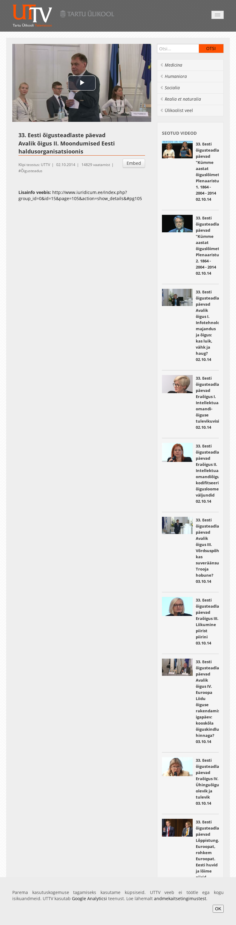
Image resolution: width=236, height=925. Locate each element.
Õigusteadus (31, 170)
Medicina (171, 65)
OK (218, 908)
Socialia (170, 88)
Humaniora (173, 76)
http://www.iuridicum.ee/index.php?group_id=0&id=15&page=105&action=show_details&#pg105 (80, 195)
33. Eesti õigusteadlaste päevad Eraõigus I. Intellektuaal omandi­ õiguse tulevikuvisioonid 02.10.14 (213, 402)
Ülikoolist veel (176, 110)
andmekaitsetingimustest (180, 898)
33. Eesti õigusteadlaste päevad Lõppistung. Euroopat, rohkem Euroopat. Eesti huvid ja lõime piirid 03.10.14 (210, 852)
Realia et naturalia (180, 99)
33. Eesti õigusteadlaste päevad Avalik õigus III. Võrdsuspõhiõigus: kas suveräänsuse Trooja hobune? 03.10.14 (214, 550)
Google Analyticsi (89, 898)
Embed (134, 163)
